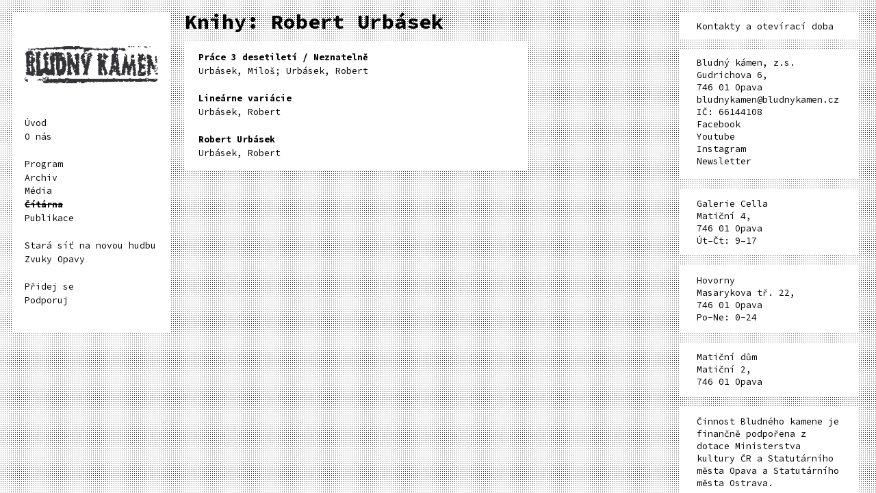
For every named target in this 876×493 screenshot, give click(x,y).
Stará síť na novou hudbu (90, 245)
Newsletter (724, 161)
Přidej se (49, 286)
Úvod (36, 123)
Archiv (41, 178)
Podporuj (46, 300)
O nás (38, 136)
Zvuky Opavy (55, 259)
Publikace (49, 218)
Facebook (718, 124)
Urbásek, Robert (245, 105)
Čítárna (44, 204)
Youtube (716, 136)
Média (38, 191)
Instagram (721, 149)
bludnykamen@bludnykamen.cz (768, 99)
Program (44, 164)
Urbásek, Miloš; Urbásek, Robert (283, 64)
